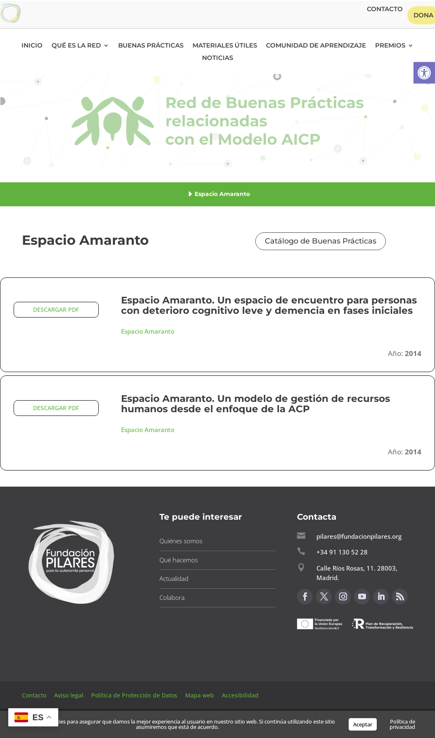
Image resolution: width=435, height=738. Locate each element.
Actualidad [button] (173, 578)
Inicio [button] (32, 46)
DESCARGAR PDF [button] (56, 309)
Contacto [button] (385, 9)
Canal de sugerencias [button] (337, 648)
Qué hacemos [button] (178, 560)
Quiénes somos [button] (180, 541)
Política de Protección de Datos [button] (135, 695)
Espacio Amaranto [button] (147, 331)
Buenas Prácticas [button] (150, 46)
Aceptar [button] (362, 724)
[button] (424, 73)
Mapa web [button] (199, 695)
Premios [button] (390, 46)
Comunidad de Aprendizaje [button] (316, 46)
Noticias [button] (217, 58)
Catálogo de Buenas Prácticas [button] (320, 241)
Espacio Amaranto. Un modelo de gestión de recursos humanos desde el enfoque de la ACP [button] (255, 404)
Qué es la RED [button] (76, 46)
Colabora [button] (172, 597)
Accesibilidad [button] (240, 695)
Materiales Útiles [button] (225, 46)
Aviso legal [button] (69, 695)
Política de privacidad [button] (402, 724)
